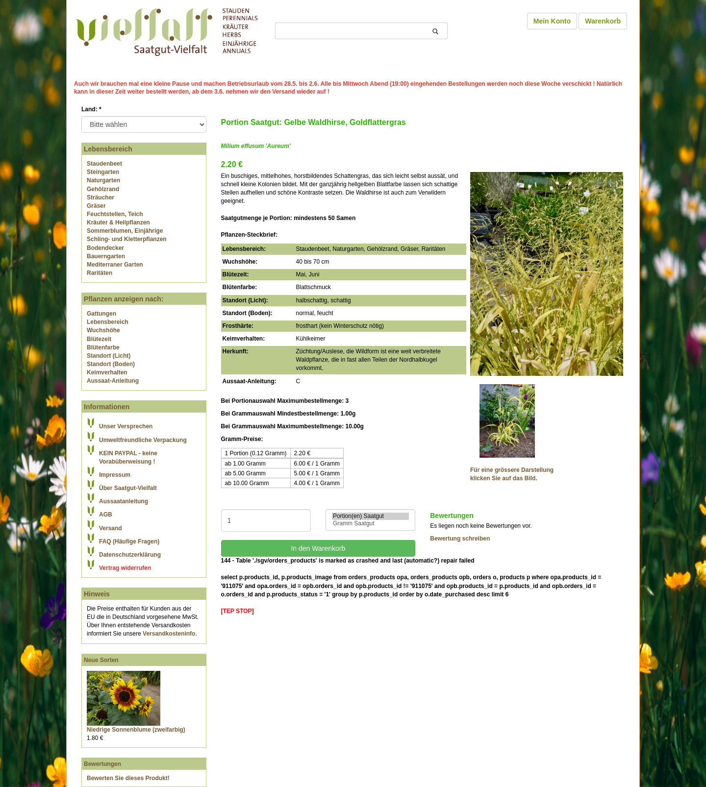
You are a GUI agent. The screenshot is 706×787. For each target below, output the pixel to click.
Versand (110, 528)
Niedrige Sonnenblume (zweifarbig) (136, 729)
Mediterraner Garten (115, 264)
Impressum (114, 474)
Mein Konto (552, 21)
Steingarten (103, 172)
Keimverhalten (107, 372)
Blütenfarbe (103, 347)
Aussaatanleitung (123, 501)
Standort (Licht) (108, 355)
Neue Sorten (101, 660)
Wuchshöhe (103, 330)
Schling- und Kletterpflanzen (127, 239)
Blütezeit (99, 339)
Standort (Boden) (111, 364)
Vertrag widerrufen (125, 568)
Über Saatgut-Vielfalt (128, 488)
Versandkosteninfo (169, 633)
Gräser (96, 205)
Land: (91, 109)
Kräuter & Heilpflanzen (118, 222)
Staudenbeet (104, 163)
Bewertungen (102, 764)
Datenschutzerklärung (130, 554)
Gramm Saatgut (370, 523)
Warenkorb (603, 21)
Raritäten (99, 273)
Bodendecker (105, 248)
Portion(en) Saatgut (370, 516)
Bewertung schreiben (460, 538)
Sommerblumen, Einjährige (125, 230)
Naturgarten (103, 180)
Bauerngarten (106, 256)
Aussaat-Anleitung (113, 380)
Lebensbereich (107, 322)
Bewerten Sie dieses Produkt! (128, 778)
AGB (105, 514)
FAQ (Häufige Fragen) (129, 541)
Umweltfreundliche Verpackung (143, 440)
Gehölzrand (103, 189)
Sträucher (100, 197)
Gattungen (101, 313)
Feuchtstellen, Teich (115, 214)
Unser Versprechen (125, 426)
